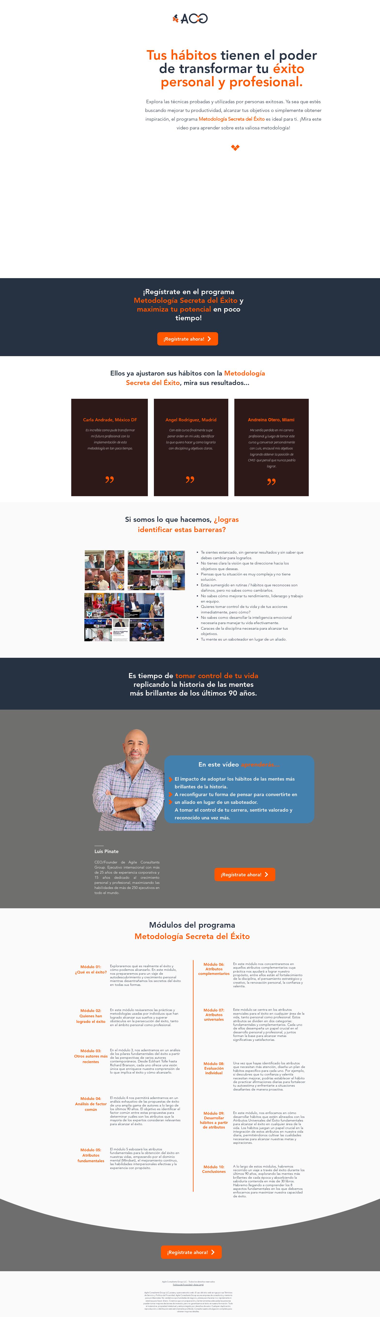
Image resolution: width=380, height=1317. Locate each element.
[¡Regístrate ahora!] (187, 338)
